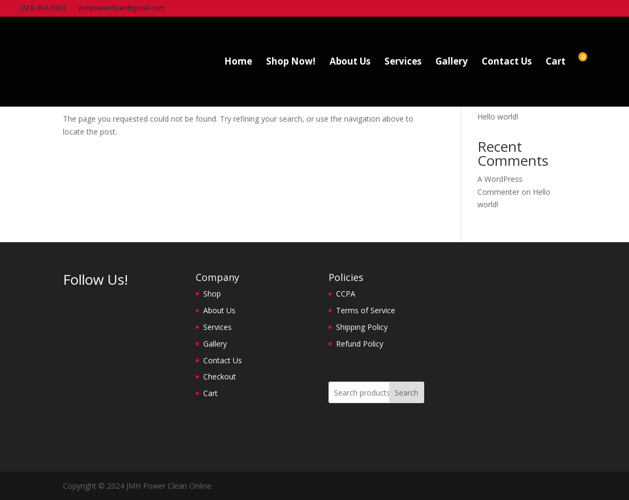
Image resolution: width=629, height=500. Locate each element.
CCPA (345, 293)
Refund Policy (359, 344)
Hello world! (497, 116)
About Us (350, 62)
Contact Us (507, 62)
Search (406, 393)
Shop (212, 293)
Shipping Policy (362, 327)
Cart (556, 62)
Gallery (451, 62)
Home (238, 62)
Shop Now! (291, 62)
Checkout (219, 376)
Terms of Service (365, 310)
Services (402, 62)
